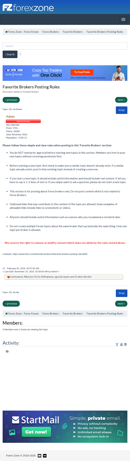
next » (121, 99)
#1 (4, 268)
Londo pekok (16, 276)
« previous (11, 99)
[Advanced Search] (20, 53)
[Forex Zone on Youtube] (39, 455)
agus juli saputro (62, 276)
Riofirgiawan (47, 276)
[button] (121, 110)
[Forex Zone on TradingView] (44, 455)
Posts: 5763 (12, 128)
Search (10, 54)
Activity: (11, 343)
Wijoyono (28, 276)
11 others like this (83, 276)
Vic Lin (37, 276)
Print (122, 110)
